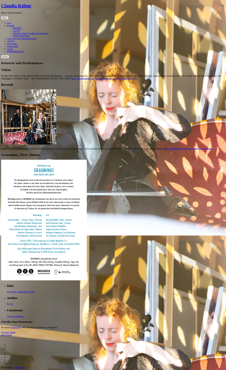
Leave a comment (15, 316)
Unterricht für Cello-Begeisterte (21, 38)
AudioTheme (19, 367)
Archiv (10, 49)
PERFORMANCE (21, 36)
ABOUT (11, 41)
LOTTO (16, 31)
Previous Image (8, 332)
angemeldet (16, 327)
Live (9, 23)
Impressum (12, 44)
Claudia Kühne (16, 5)
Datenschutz (12, 46)
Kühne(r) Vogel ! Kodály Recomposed (30, 33)
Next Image (6, 335)
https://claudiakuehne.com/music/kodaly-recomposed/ (188, 148)
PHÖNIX (17, 28)
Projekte (11, 25)
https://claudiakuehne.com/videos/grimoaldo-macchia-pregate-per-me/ (103, 78)
